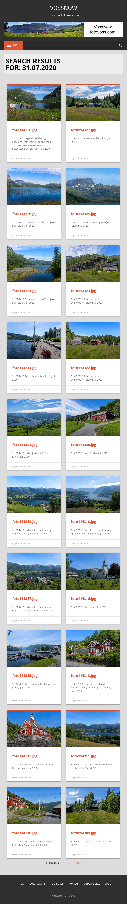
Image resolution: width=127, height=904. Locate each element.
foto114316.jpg (83, 598)
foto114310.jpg (24, 833)
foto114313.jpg (83, 675)
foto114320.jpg (83, 444)
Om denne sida (91, 883)
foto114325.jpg (83, 213)
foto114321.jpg (24, 444)
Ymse (108, 883)
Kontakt (73, 883)
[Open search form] (121, 45)
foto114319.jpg (24, 521)
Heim (22, 883)
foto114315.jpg (24, 675)
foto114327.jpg (83, 130)
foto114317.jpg (24, 598)
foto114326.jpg (24, 213)
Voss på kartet (38, 883)
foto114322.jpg (83, 367)
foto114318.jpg (83, 521)
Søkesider (58, 883)
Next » (77, 863)
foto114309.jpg (83, 833)
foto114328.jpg (24, 130)
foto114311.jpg (83, 756)
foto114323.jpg (83, 290)
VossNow (63, 7)
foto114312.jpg (24, 756)
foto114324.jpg (24, 290)
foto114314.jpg (24, 367)
